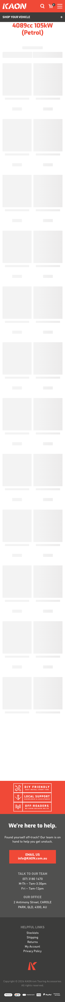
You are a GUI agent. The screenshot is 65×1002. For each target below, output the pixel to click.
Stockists (33, 933)
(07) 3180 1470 (33, 879)
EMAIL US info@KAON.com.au (32, 856)
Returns (32, 942)
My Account (32, 946)
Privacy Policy (32, 951)
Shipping (32, 937)
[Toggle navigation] (41, 6)
